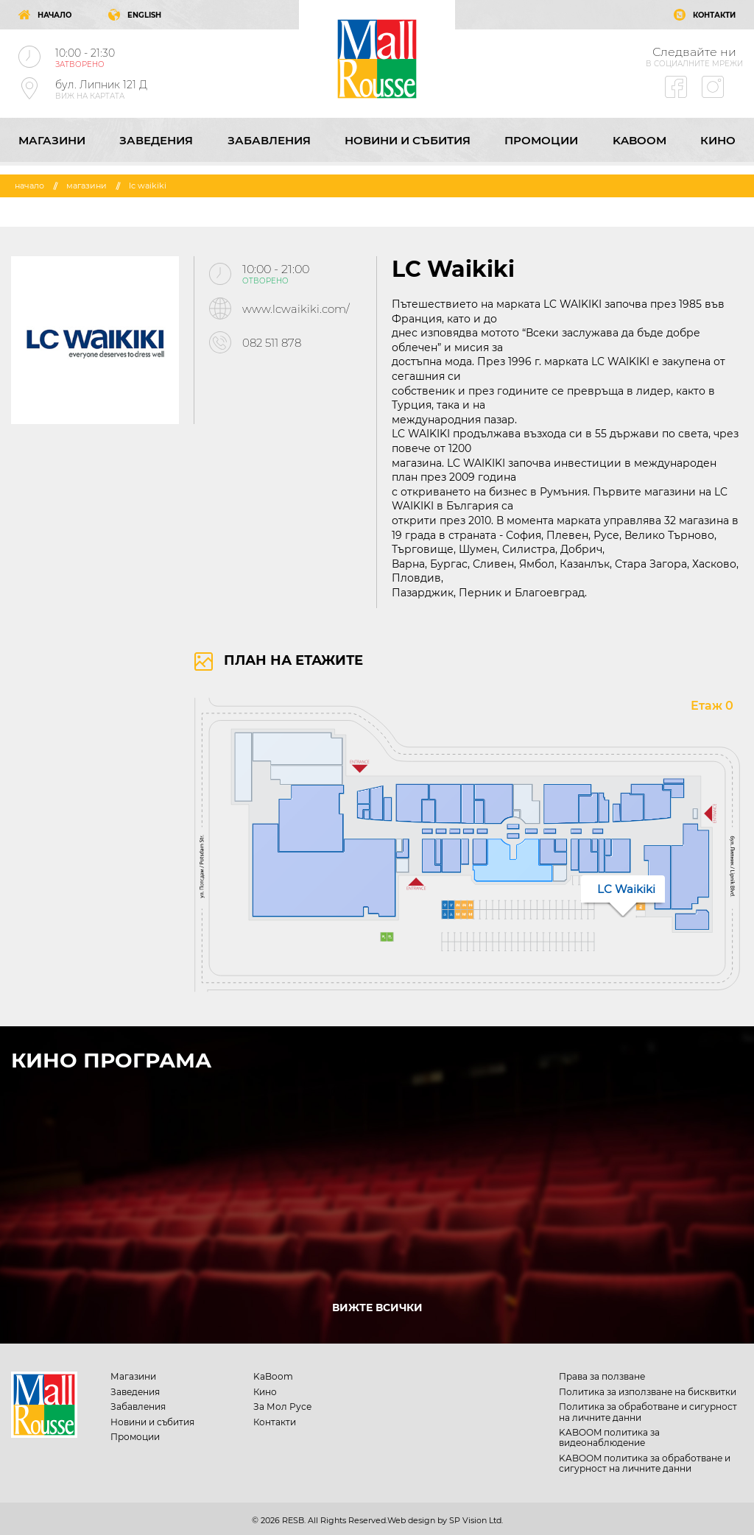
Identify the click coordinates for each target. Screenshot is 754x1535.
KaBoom (639, 140)
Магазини (51, 140)
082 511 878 (271, 343)
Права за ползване (602, 1376)
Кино (718, 140)
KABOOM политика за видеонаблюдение (609, 1437)
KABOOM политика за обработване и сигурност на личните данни (644, 1463)
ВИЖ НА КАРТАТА (89, 96)
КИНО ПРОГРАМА (111, 1060)
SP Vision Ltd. (476, 1520)
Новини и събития (408, 140)
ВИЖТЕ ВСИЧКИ (377, 1307)
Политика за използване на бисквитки (647, 1391)
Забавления (269, 140)
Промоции (541, 140)
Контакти (274, 1422)
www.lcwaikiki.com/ (296, 309)
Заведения (156, 140)
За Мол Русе (282, 1406)
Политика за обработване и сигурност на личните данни (648, 1411)
